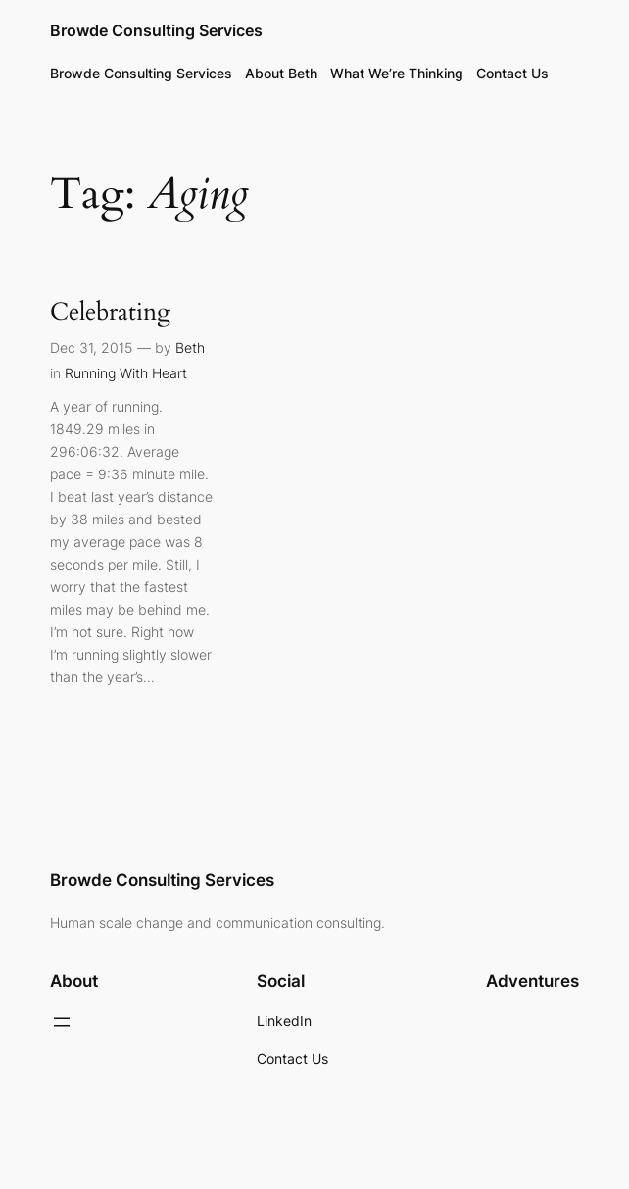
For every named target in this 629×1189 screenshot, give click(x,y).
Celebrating (110, 312)
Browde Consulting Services (156, 31)
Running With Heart (126, 373)
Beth (190, 347)
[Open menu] (61, 1022)
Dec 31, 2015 (91, 347)
